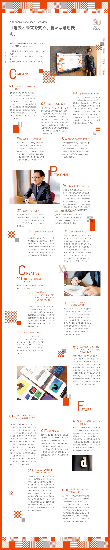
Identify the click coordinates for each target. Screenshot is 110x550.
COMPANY (104, 42)
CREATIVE (104, 63)
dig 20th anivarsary (5, 57)
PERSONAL (104, 52)
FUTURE (104, 72)
